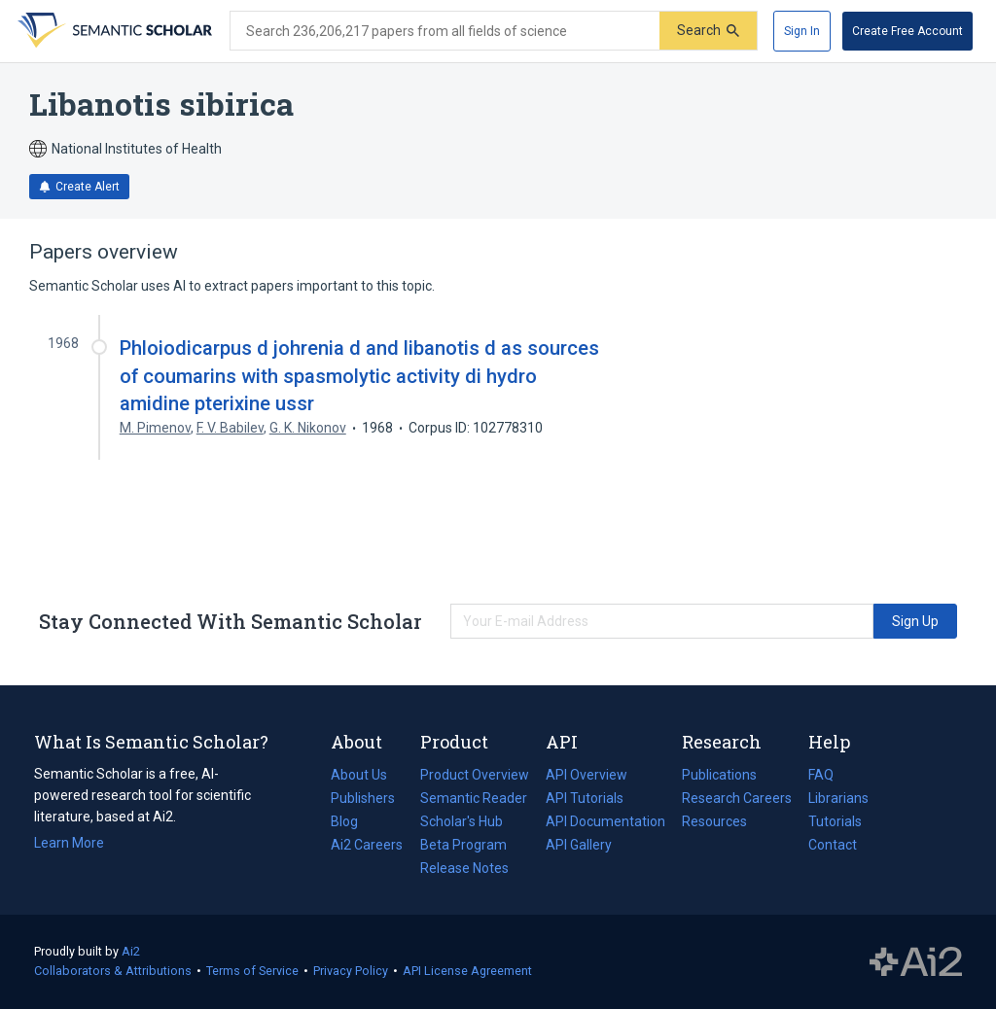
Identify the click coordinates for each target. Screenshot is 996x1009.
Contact (832, 844)
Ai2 (131, 951)
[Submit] (708, 31)
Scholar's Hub (461, 821)
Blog (352, 821)
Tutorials (835, 821)
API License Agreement (467, 970)
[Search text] (445, 31)
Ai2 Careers (367, 844)
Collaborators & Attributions (113, 970)
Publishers (363, 798)
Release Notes (464, 868)
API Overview (586, 775)
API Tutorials (584, 798)
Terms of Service (252, 970)
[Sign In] (802, 31)
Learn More (69, 843)
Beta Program (463, 844)
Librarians (838, 798)
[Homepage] (113, 31)
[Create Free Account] (907, 31)
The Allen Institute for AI (916, 962)
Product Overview (474, 775)
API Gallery (579, 844)
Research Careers (737, 798)
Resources (714, 821)
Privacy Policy (350, 970)
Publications (719, 774)
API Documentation (605, 821)
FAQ (821, 775)
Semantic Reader (473, 798)
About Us (359, 775)
